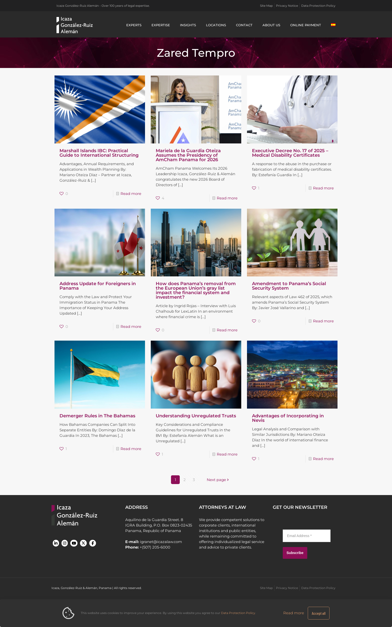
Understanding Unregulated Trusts (196, 416)
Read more (130, 193)
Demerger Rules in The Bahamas (97, 416)
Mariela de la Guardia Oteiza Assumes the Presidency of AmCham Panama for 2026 (188, 155)
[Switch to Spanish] (333, 25)
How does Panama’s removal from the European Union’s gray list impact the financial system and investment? (196, 290)
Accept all (319, 613)
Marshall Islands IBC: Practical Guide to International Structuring (99, 153)
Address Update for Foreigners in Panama (98, 286)
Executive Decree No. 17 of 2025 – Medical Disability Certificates (290, 153)
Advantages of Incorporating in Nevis (288, 418)
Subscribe (295, 553)
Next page (218, 479)
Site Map (266, 5)
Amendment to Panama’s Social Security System (289, 286)
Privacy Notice (287, 5)
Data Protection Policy (318, 5)
